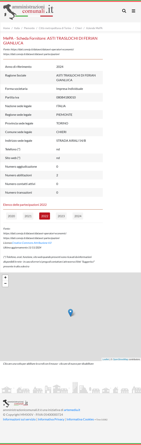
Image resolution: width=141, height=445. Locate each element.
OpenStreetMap (120, 359)
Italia (17, 28)
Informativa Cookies (80, 419)
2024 (77, 216)
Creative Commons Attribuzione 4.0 (31, 242)
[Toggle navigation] (124, 11)
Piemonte (29, 28)
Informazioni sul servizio (19, 419)
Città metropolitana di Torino (55, 28)
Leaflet (106, 359)
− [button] (5, 284)
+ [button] (5, 278)
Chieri (78, 28)
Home (6, 28)
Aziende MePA (94, 28)
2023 (61, 216)
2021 (28, 216)
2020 (11, 216)
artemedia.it (72, 410)
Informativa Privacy (51, 419)
